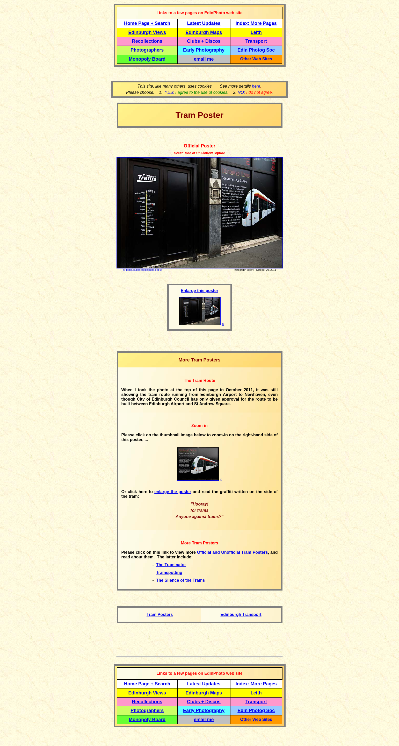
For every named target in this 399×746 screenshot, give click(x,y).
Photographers (147, 50)
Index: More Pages (256, 23)
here (256, 86)
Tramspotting (169, 572)
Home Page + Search (147, 23)
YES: (196, 92)
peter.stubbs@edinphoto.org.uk (144, 269)
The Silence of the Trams (180, 580)
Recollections (147, 41)
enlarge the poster (172, 491)
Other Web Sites (256, 59)
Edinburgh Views (147, 32)
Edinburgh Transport (240, 614)
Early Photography (203, 50)
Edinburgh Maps (204, 32)
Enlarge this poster (199, 290)
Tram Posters (160, 614)
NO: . (255, 92)
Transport (256, 41)
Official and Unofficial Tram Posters (232, 552)
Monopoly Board (147, 59)
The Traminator (171, 565)
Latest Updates (204, 23)
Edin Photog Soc (256, 50)
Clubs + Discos (204, 41)
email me (204, 59)
